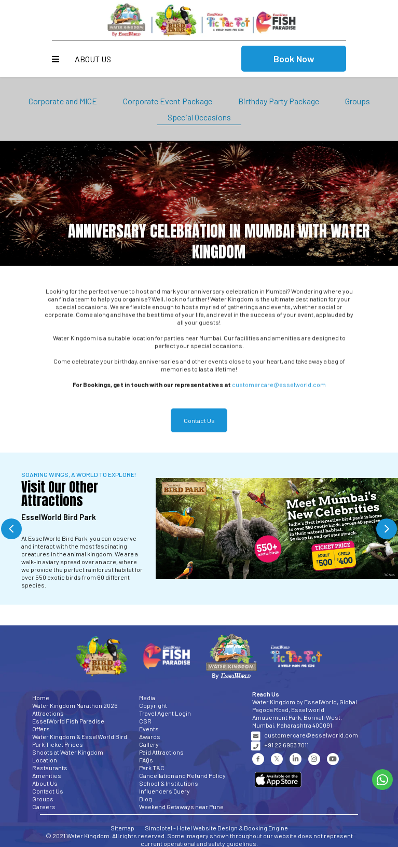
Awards (149, 736)
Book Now (293, 58)
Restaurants (49, 767)
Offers (41, 728)
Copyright (153, 705)
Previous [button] (11, 528)
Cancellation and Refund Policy (182, 775)
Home (40, 697)
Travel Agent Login (165, 713)
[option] (199, 528)
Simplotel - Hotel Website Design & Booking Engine (216, 827)
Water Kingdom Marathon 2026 (75, 705)
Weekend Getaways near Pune (181, 806)
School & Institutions (168, 783)
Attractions (48, 713)
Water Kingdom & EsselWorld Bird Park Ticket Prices (79, 740)
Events (149, 728)
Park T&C (151, 767)
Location (44, 759)
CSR (145, 721)
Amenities (46, 775)
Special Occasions (199, 117)
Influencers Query (164, 791)
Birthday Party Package (278, 101)
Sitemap (122, 827)
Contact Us (47, 791)
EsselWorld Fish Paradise (68, 721)
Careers (44, 806)
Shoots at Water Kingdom (67, 752)
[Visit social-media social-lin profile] (295, 759)
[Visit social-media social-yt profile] (333, 759)
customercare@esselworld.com (279, 388)
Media (147, 697)
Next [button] (386, 528)
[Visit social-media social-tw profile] (277, 759)
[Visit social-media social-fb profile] (258, 759)
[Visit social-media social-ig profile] (314, 759)
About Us (93, 59)
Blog (145, 798)
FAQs (146, 759)
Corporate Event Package (167, 101)
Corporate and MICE (63, 101)
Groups (357, 101)
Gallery (149, 744)
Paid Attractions (161, 752)
